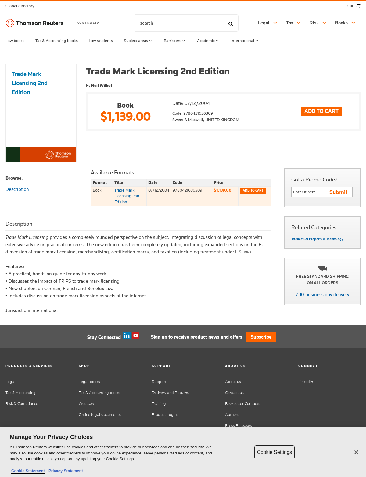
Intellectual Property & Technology (317, 239)
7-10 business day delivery (322, 294)
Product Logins (165, 414)
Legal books (89, 381)
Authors (232, 414)
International (245, 41)
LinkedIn (305, 381)
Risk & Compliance (21, 403)
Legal (10, 381)
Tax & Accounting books (56, 40)
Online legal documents (100, 414)
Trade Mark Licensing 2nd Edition (126, 196)
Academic (208, 41)
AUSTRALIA (88, 22)
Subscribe (261, 337)
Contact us (234, 392)
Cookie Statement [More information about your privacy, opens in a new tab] (28, 470)
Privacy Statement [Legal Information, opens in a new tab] (64, 470)
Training (159, 403)
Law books (14, 40)
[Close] (356, 452)
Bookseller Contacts (242, 403)
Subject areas (138, 41)
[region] (183, 452)
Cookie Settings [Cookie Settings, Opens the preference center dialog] (274, 452)
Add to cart (253, 190)
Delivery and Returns (170, 392)
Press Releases (238, 425)
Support (159, 381)
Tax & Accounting (20, 392)
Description (17, 189)
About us (233, 381)
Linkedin (127, 335)
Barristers (175, 41)
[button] (21, 6)
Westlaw (86, 403)
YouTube (135, 335)
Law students (101, 40)
